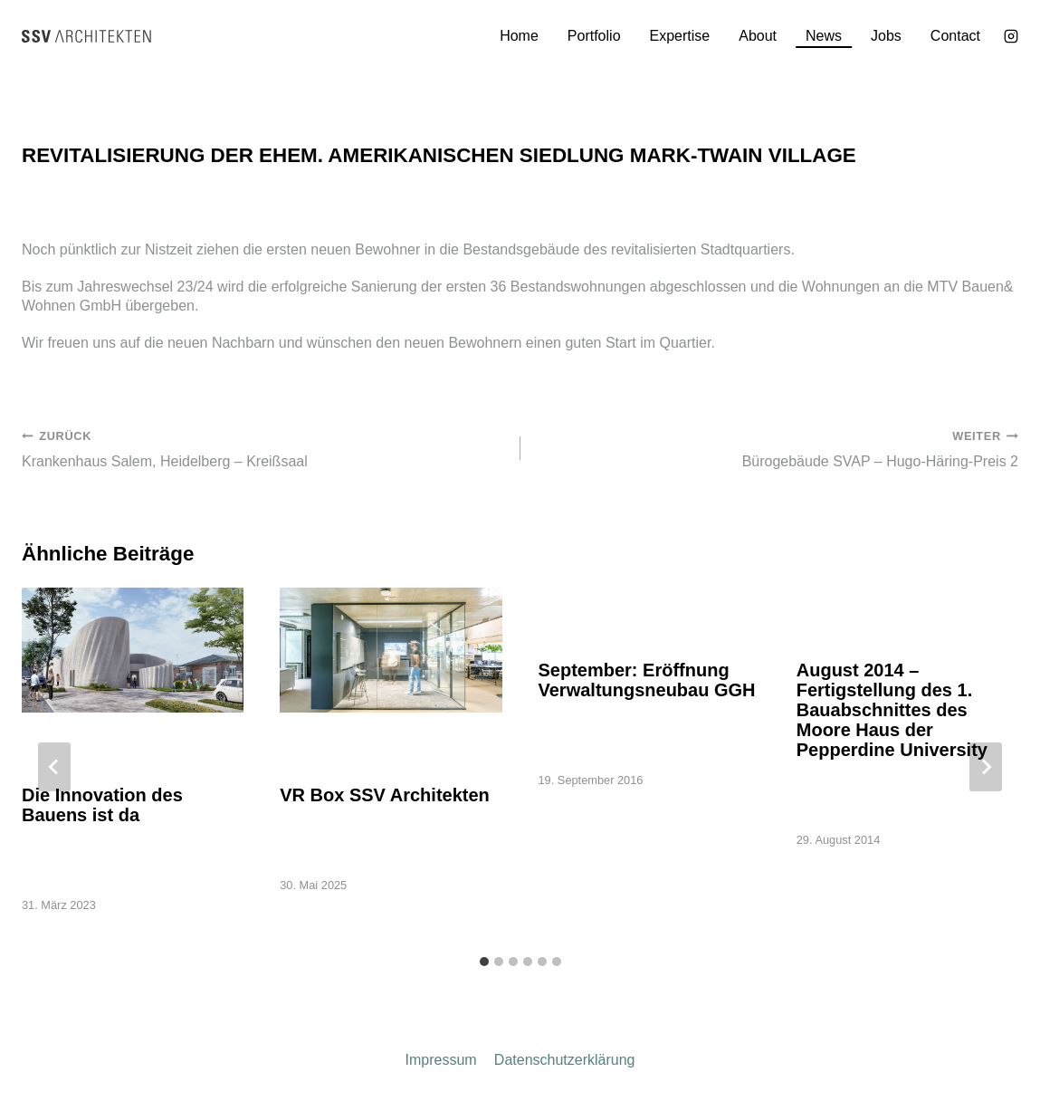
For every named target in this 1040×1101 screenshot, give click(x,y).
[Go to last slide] (54, 766)
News (824, 35)
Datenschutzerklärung (564, 1059)
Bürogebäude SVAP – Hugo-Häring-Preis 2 (777, 447)
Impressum (441, 1059)
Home (519, 35)
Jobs (886, 35)
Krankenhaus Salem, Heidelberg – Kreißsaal (264, 447)
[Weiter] (985, 766)
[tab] (484, 961)
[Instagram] (1011, 36)
